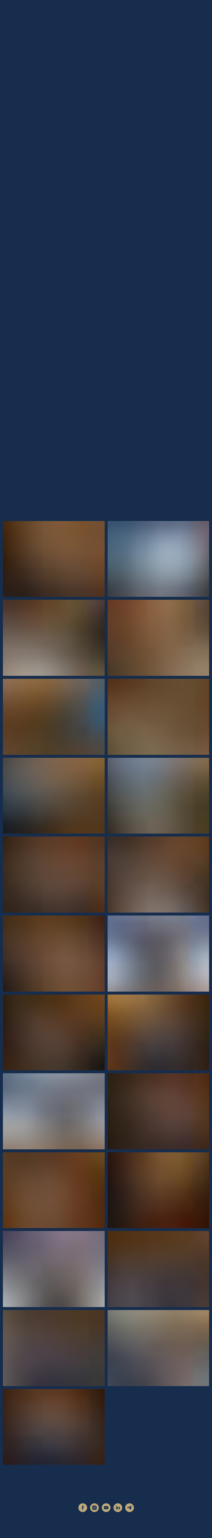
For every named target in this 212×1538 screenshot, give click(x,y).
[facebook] (82, 1510)
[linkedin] (117, 1510)
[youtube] (106, 1510)
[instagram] (94, 1510)
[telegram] (129, 1510)
